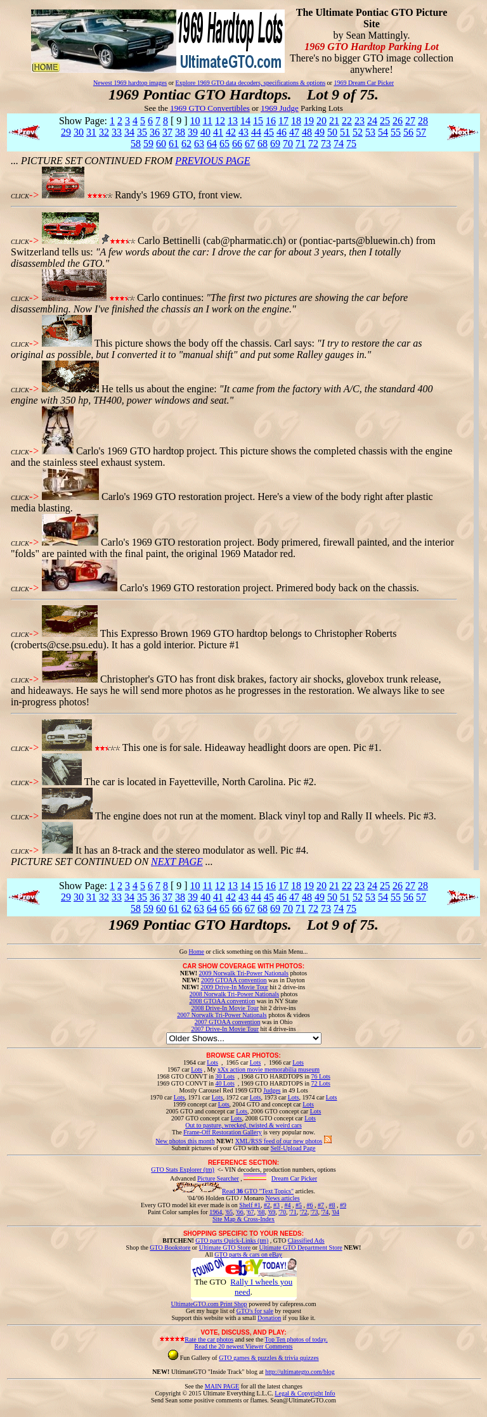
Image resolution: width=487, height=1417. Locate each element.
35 (142, 132)
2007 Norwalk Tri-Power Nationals (221, 1014)
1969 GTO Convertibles (209, 108)
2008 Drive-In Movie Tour (225, 1007)
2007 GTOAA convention (228, 1021)
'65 (229, 1212)
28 (423, 120)
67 (250, 143)
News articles (282, 1198)
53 (370, 132)
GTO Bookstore (170, 1247)
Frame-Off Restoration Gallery (222, 1132)
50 (332, 132)
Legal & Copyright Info (305, 1393)
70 (288, 143)
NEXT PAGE (177, 861)
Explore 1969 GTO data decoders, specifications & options (250, 82)
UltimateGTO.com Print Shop (209, 1303)
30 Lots (225, 1076)
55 (396, 132)
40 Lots (225, 1083)
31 (91, 132)
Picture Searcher (218, 1178)
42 (231, 132)
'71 (293, 1212)
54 (383, 132)
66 (237, 143)
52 (358, 132)
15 (258, 120)
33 (117, 132)
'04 (335, 1212)
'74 (324, 1212)
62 (186, 143)
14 (245, 120)
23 (359, 120)
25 (385, 120)
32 (104, 132)
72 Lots (320, 1083)
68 (262, 143)
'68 (261, 1212)
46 (281, 132)
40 (205, 132)
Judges (271, 1090)
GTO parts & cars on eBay (248, 1254)
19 (309, 120)
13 (233, 120)
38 (180, 132)
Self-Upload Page (293, 1147)
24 (372, 120)
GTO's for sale (255, 1310)
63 (199, 143)
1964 (215, 1212)
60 (161, 143)
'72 (304, 1212)
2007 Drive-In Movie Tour (225, 1028)
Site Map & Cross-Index (243, 1221)
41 (218, 132)
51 (345, 132)
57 (421, 132)
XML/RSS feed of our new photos (279, 1141)
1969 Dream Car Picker (364, 82)
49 (320, 132)
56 (408, 132)
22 (347, 120)
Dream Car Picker (294, 1178)
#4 (287, 1205)
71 (300, 143)
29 (66, 132)
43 (243, 132)
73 (326, 143)
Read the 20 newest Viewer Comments (243, 1346)
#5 (298, 1205)
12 (220, 120)
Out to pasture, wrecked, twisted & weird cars (243, 1125)
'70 (282, 1212)
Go (184, 951)
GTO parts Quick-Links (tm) (231, 1240)
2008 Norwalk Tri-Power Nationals (234, 994)
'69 (271, 1212)
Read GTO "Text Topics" (258, 1191)
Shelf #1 (250, 1205)
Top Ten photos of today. (296, 1339)
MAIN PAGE (222, 1386)
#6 (309, 1205)
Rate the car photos (209, 1339)
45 (269, 132)
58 (136, 143)
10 (195, 120)
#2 (267, 1205)
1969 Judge (280, 108)
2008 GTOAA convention (222, 1000)
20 (321, 120)
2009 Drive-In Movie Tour (234, 987)
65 (224, 143)
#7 (321, 1205)
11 (207, 120)
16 (271, 120)
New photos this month (184, 1141)
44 (256, 132)
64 (212, 143)
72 (313, 143)
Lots (212, 1062)
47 (294, 132)
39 (193, 132)
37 (167, 132)
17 (283, 120)
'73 (314, 1212)
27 (410, 120)
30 (79, 132)
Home (196, 951)
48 (307, 132)
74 (339, 143)
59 (148, 143)
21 (334, 120)
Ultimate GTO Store (224, 1247)
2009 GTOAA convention (234, 980)
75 (351, 143)
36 (155, 132)
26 (398, 120)
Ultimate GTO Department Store (300, 1247)
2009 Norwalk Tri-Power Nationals (244, 973)
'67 (250, 1212)
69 (275, 143)
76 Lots (320, 1076)
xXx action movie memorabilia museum (269, 1069)
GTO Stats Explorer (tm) (182, 1169)
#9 (343, 1205)
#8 (331, 1205)
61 (174, 143)
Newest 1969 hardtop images (130, 82)
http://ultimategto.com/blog (300, 1371)
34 (129, 132)
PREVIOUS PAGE (212, 160)
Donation (269, 1317)
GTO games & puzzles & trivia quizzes (269, 1357)
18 (296, 120)
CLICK (20, 196)
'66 (240, 1212)
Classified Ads (306, 1240)
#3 (276, 1205)
